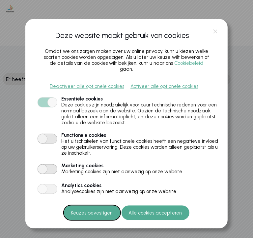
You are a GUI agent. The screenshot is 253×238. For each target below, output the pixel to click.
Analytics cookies (81, 185)
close (215, 31)
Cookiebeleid (188, 63)
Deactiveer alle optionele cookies (87, 86)
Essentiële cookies (82, 98)
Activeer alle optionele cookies (164, 86)
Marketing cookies (82, 165)
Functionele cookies (83, 135)
